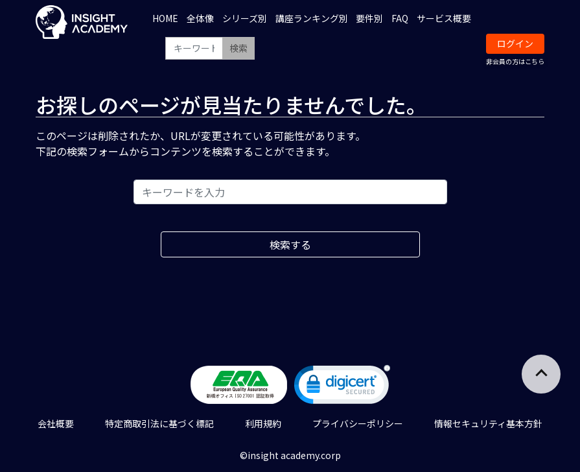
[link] (342, 387)
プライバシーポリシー (357, 423)
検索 (238, 47)
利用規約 (263, 423)
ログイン (515, 43)
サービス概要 (444, 18)
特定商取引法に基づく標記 (159, 423)
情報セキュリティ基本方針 (488, 423)
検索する (290, 244)
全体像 (200, 18)
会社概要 (56, 423)
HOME (165, 18)
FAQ (399, 18)
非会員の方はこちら (515, 61)
